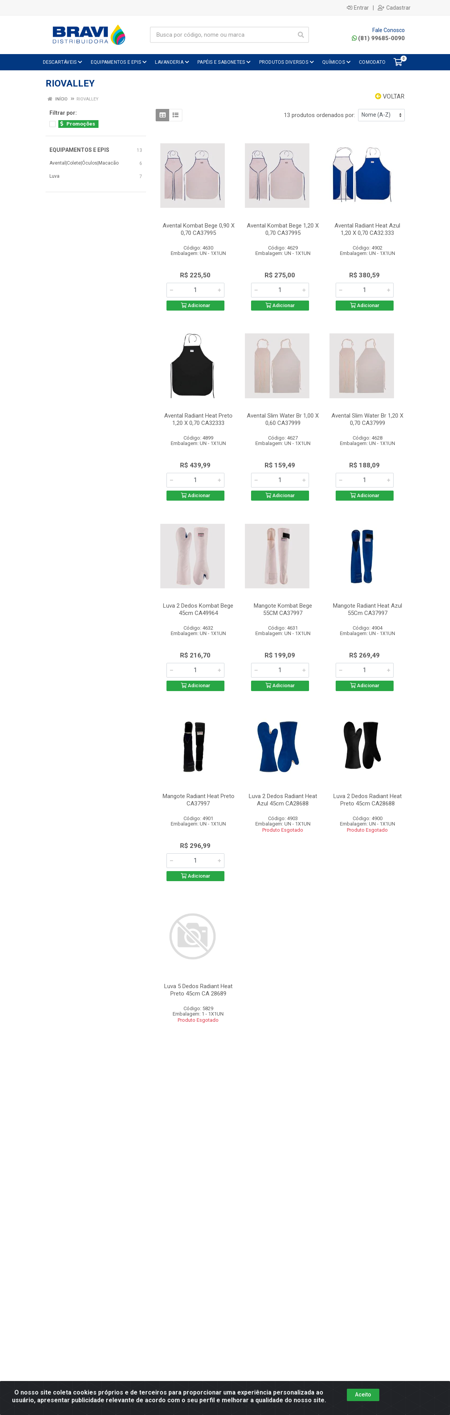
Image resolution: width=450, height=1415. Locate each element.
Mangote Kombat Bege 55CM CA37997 (283, 609)
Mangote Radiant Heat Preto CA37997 (198, 800)
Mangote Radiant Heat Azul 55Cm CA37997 (367, 609)
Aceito (363, 1394)
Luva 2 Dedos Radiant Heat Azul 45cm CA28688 (283, 800)
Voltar (389, 96)
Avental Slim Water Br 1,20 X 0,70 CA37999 (367, 419)
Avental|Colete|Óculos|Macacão (84, 163)
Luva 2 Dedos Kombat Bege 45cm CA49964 (198, 609)
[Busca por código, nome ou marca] (222, 35)
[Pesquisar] (301, 35)
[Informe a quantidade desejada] (195, 290)
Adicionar (195, 305)
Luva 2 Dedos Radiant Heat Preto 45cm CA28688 (367, 800)
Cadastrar (394, 7)
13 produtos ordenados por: (319, 115)
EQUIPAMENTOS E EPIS (79, 150)
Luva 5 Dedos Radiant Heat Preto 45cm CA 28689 (198, 990)
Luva (54, 176)
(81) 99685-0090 (378, 38)
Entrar (358, 7)
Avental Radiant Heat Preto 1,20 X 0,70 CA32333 (198, 419)
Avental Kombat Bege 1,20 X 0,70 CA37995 (283, 229)
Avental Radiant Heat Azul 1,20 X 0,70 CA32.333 (367, 229)
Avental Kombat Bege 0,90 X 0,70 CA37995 (198, 229)
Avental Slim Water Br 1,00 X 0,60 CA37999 (283, 419)
